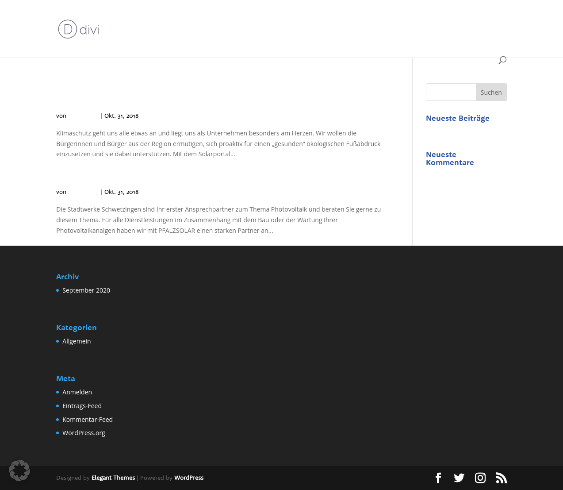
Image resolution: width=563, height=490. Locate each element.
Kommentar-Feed (87, 419)
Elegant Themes (113, 478)
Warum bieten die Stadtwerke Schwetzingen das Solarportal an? (215, 94)
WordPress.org (83, 432)
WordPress (188, 478)
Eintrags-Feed (82, 405)
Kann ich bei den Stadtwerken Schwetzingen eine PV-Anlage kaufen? (215, 171)
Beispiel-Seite (156, 18)
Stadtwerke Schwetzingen (457, 18)
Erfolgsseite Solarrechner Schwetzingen (302, 18)
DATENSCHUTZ (210, 18)
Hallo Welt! (441, 131)
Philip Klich (83, 116)
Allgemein (214, 38)
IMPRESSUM (390, 18)
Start (118, 18)
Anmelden (77, 392)
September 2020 (86, 290)
